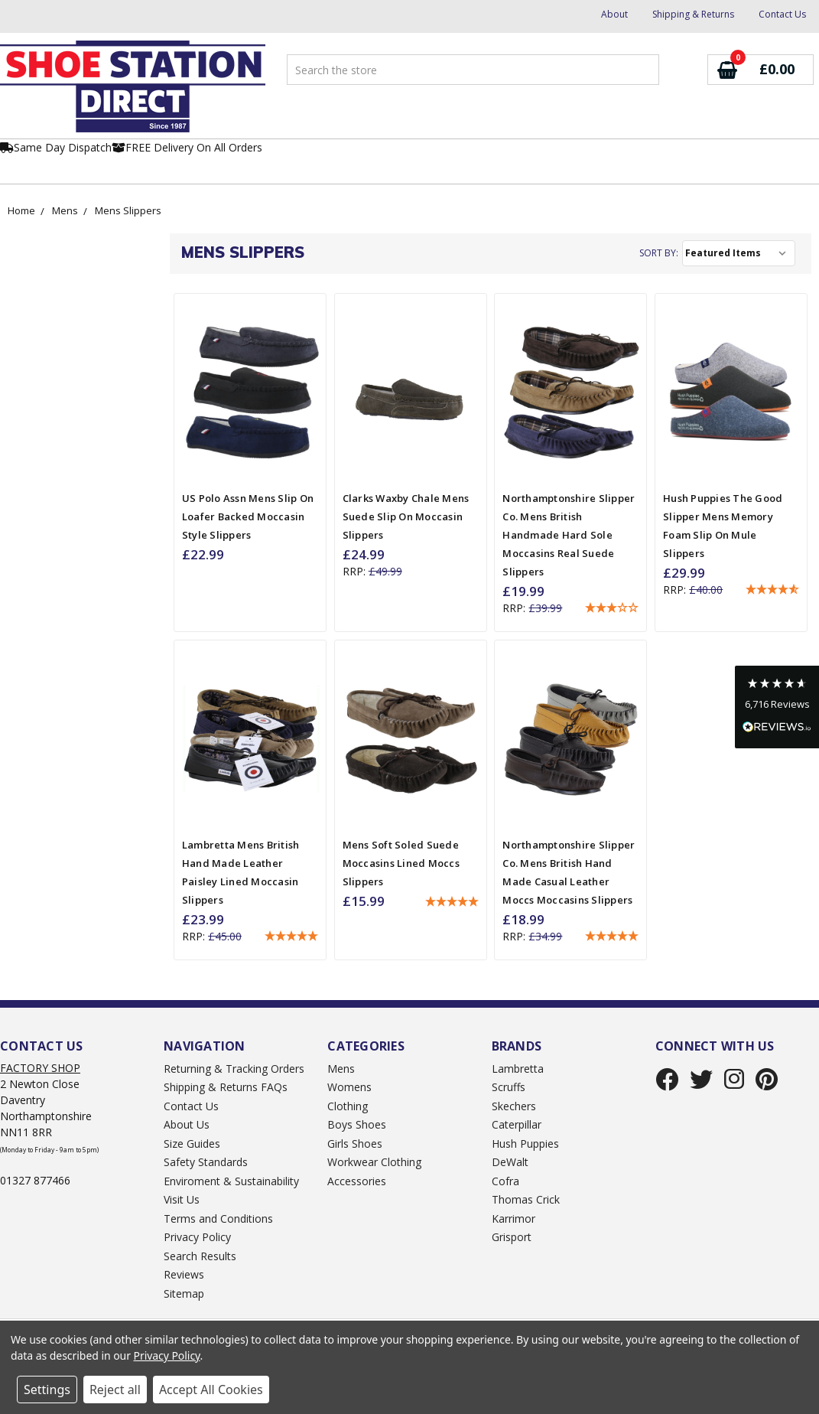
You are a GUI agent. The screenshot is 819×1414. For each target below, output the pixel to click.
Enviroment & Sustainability (231, 1181)
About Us (187, 1124)
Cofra (505, 1181)
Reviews (184, 1274)
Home (21, 210)
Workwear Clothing (374, 1162)
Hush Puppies (525, 1143)
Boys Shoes (356, 1124)
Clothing (347, 1106)
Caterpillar (516, 1124)
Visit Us (182, 1199)
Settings (47, 1389)
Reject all (115, 1389)
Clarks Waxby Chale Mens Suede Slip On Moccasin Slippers (406, 516)
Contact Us (782, 14)
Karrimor (513, 1218)
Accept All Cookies (211, 1389)
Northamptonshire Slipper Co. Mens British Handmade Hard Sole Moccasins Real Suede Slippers (568, 534)
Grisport (511, 1237)
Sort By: (658, 252)
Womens (349, 1087)
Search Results (200, 1256)
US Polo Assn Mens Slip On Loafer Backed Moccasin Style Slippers (248, 516)
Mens (65, 210)
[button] (612, 608)
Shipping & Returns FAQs (226, 1087)
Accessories (356, 1181)
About (614, 14)
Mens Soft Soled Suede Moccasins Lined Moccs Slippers (401, 863)
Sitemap (184, 1293)
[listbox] (738, 253)
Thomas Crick (526, 1199)
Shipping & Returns (693, 14)
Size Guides (192, 1143)
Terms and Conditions (218, 1218)
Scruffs (508, 1087)
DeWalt (510, 1162)
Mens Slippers (128, 210)
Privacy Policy (197, 1237)
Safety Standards (206, 1162)
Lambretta (518, 1068)
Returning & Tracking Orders (234, 1068)
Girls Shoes (354, 1143)
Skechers (514, 1106)
